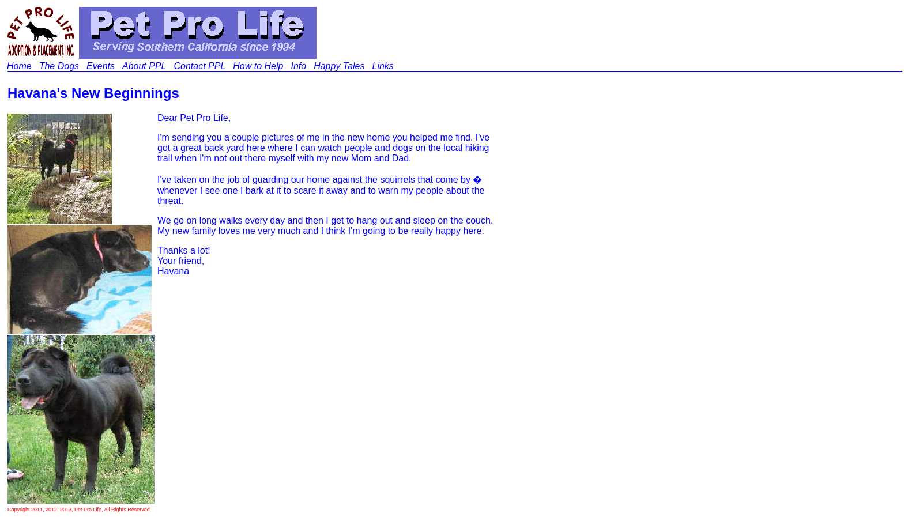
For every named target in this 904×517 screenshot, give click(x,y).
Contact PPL (199, 66)
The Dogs (59, 66)
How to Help (258, 66)
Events (100, 66)
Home (19, 66)
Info (298, 66)
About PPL (144, 66)
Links (383, 66)
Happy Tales (339, 66)
